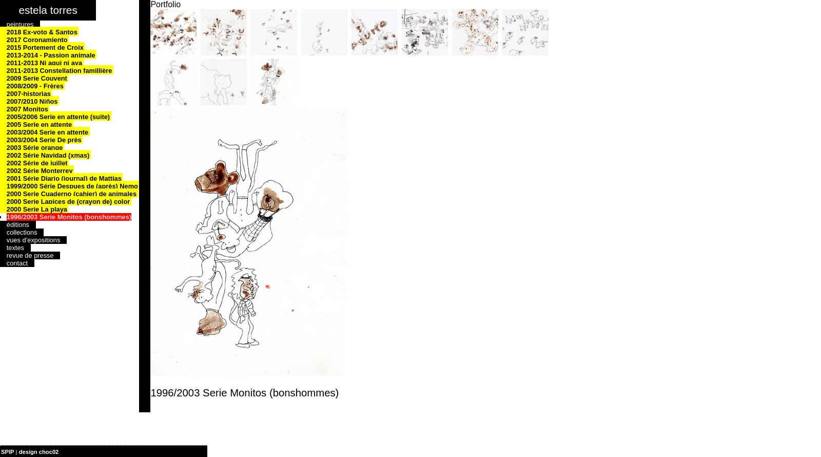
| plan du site (77, 452)
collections (22, 232)
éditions (18, 224)
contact (17, 263)
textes (15, 248)
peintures (20, 24)
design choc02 (39, 452)
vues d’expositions (34, 240)
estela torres (47, 10)
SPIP (7, 452)
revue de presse (30, 255)
